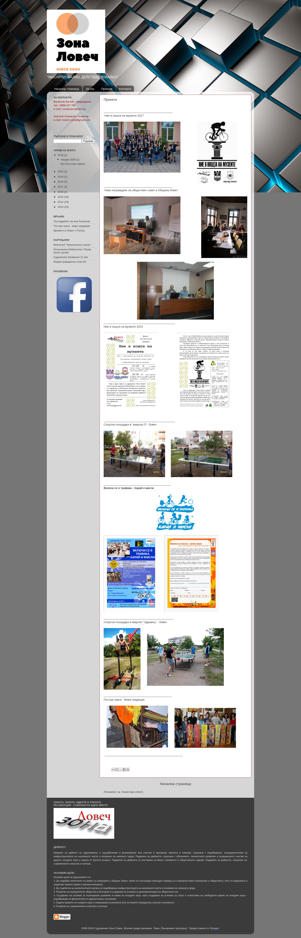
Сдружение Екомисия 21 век (71, 257)
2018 (61, 181)
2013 (61, 206)
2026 (61, 155)
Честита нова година (72, 163)
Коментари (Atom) (132, 791)
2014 (61, 201)
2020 (61, 171)
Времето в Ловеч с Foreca (69, 230)
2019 (61, 176)
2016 (61, 191)
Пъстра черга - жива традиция (72, 225)
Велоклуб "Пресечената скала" (72, 244)
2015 (61, 196)
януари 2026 (68, 159)
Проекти (106, 88)
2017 (61, 186)
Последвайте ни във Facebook (72, 221)
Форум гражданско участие (70, 261)
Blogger (214, 928)
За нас (90, 88)
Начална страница (66, 88)
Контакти (125, 88)
